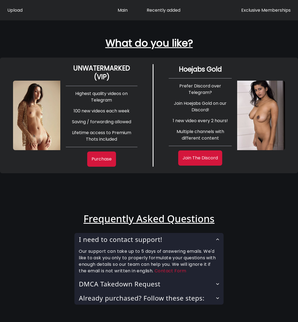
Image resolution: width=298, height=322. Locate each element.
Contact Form (170, 271)
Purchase (102, 159)
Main (123, 10)
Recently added (163, 10)
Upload (15, 10)
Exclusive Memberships (266, 10)
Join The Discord (200, 158)
